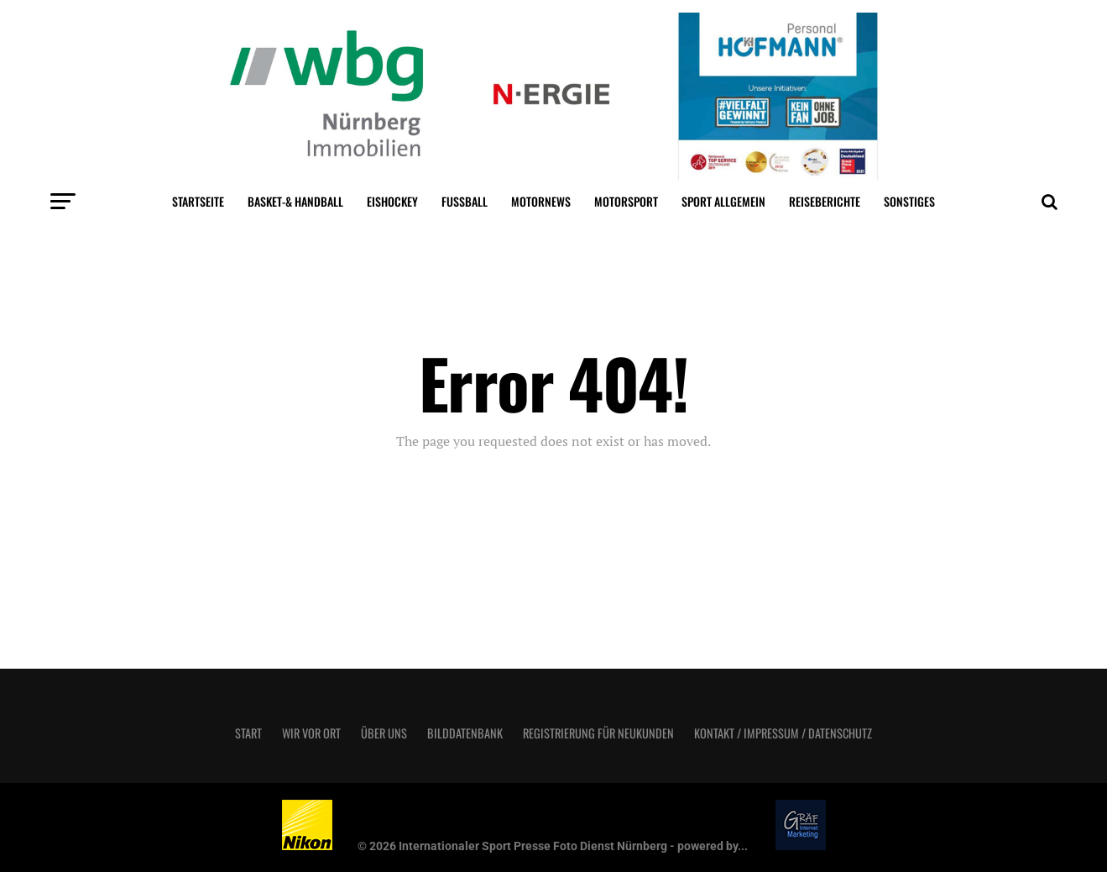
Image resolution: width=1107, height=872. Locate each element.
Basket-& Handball (295, 201)
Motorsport (626, 201)
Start (248, 733)
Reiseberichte (824, 201)
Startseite (198, 201)
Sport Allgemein (723, 201)
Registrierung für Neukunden (598, 733)
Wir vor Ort (311, 733)
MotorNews (541, 201)
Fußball (464, 201)
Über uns (384, 733)
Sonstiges (909, 201)
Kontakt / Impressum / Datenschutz (783, 733)
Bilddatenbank (465, 733)
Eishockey (392, 201)
